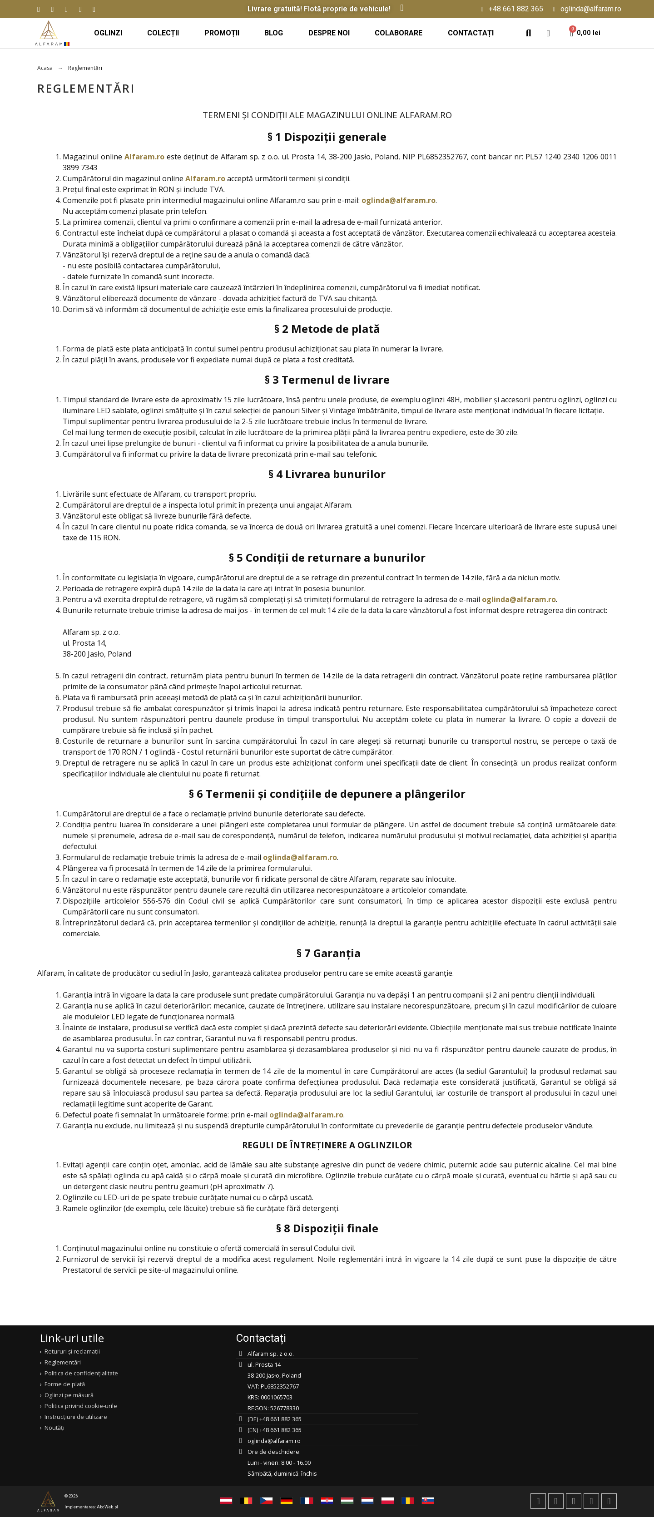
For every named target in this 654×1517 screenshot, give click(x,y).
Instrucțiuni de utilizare (76, 1417)
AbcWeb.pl (107, 1506)
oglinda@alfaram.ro (399, 200)
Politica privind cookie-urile (81, 1406)
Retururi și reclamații (72, 1351)
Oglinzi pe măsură (69, 1395)
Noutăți (54, 1427)
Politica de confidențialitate (81, 1373)
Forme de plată (65, 1384)
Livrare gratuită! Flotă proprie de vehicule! (319, 9)
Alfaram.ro (144, 157)
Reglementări (63, 1362)
